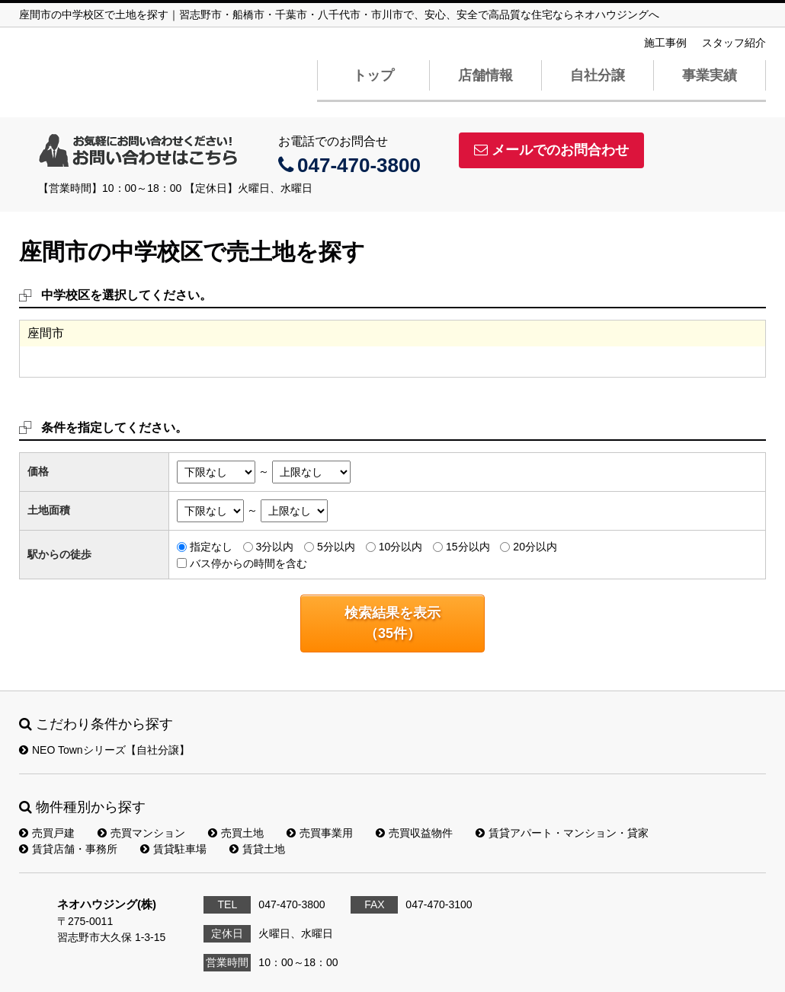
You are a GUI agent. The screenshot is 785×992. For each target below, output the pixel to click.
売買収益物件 (414, 833)
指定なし (211, 547)
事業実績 (709, 75)
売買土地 (236, 833)
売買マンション (141, 833)
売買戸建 (47, 833)
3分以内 (274, 547)
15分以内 (468, 547)
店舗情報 (485, 75)
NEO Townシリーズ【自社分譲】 (104, 750)
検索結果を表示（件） (392, 623)
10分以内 (401, 547)
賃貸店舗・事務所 (68, 849)
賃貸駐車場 (173, 849)
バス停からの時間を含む (248, 563)
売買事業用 (320, 833)
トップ (373, 75)
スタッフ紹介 (734, 43)
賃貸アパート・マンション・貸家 (562, 833)
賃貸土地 (257, 849)
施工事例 (665, 43)
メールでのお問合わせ (551, 150)
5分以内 (336, 547)
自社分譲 (597, 75)
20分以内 (535, 547)
